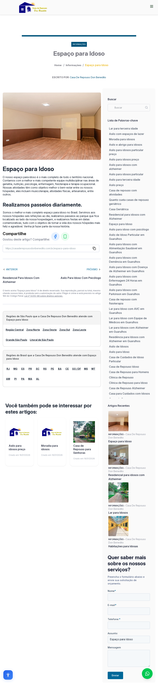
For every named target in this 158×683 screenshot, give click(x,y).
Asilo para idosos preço (124, 159)
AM (8, 378)
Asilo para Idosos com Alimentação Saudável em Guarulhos (125, 248)
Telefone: (114, 619)
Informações (73, 65)
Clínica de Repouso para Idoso (128, 382)
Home (58, 65)
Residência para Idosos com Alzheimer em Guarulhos (127, 339)
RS (45, 368)
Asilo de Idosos (118, 346)
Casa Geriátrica (118, 209)
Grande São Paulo (16, 339)
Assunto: (113, 633)
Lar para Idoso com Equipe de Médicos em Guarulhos (128, 320)
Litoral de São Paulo (42, 339)
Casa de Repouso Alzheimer (127, 388)
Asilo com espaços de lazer (126, 134)
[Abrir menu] (151, 6)
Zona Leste (79, 329)
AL (37, 378)
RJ (8, 368)
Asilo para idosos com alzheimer (123, 167)
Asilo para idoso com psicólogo (129, 229)
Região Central (15, 329)
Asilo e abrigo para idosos (125, 144)
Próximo (94, 269)
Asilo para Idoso (119, 352)
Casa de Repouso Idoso (124, 366)
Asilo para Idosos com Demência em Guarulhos (124, 259)
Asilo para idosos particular (126, 174)
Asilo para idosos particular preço (126, 152)
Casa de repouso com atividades (123, 192)
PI (15, 378)
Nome (112, 590)
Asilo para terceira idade (124, 179)
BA (60, 368)
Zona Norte (33, 329)
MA (30, 378)
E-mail (112, 605)
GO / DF (76, 368)
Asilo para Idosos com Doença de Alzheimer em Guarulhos (128, 269)
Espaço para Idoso (120, 224)
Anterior (10, 269)
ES (22, 368)
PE (52, 368)
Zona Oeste (50, 329)
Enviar (115, 675)
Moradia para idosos (122, 139)
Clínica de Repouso (121, 377)
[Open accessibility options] (8, 675)
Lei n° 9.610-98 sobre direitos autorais (43, 296)
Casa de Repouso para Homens (129, 372)
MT (93, 368)
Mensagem (114, 647)
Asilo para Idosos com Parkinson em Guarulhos (124, 292)
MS (86, 368)
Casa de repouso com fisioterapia (123, 301)
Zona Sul (64, 329)
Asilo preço (116, 185)
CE (67, 368)
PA (22, 378)
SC (37, 368)
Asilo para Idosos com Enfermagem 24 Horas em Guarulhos (125, 280)
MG (15, 368)
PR (30, 368)
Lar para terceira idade (123, 128)
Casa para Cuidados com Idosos (129, 393)
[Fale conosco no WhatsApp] (147, 673)
